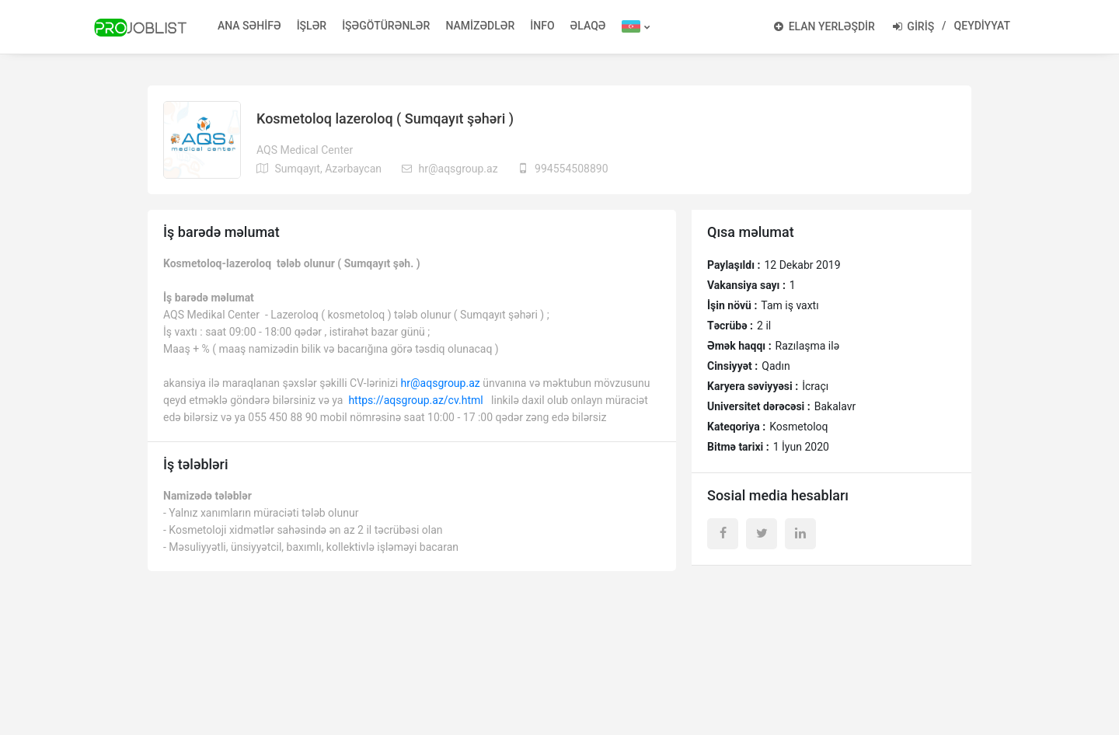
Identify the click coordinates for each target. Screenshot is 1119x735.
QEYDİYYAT (982, 25)
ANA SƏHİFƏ (249, 25)
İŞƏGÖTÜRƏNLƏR (386, 25)
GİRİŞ (913, 26)
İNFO (542, 25)
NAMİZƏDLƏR (479, 25)
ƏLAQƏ (588, 25)
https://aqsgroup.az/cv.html (415, 400)
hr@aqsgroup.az (440, 383)
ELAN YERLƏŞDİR (824, 26)
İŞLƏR (312, 25)
